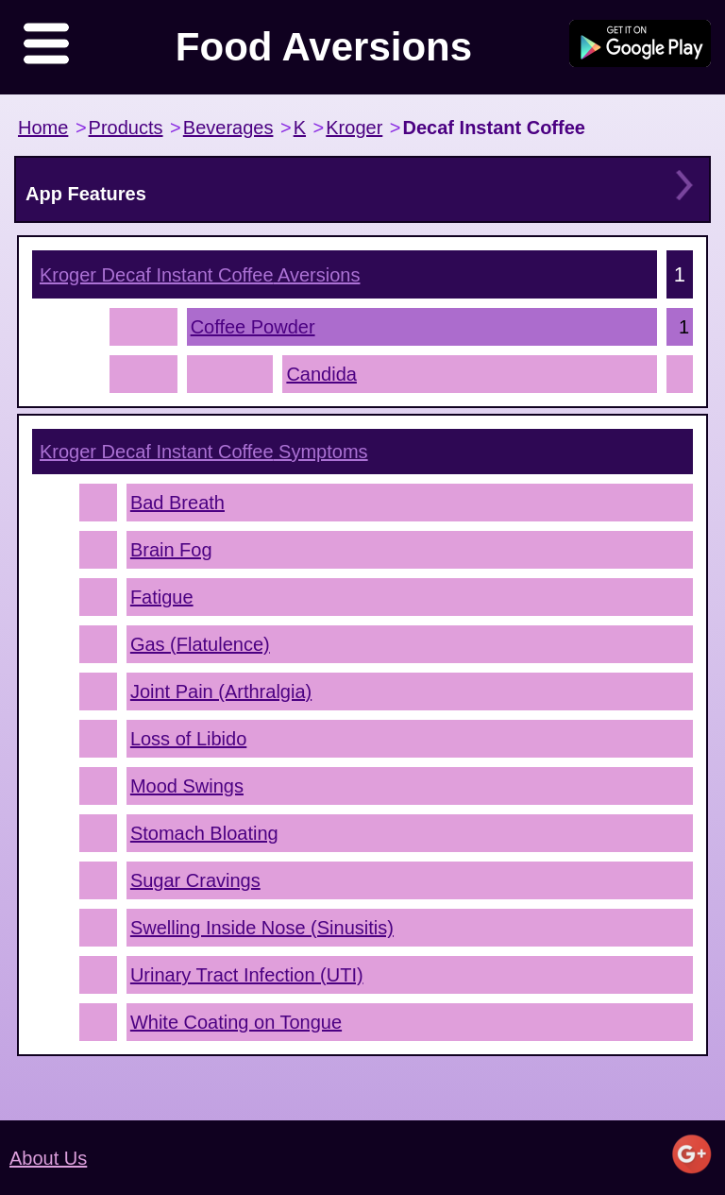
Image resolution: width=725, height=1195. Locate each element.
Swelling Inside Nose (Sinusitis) (262, 927)
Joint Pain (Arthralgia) (221, 691)
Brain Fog (171, 549)
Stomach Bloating (204, 833)
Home (43, 127)
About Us (48, 1158)
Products (126, 127)
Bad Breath (177, 502)
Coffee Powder (253, 326)
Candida (321, 374)
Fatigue (162, 597)
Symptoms (204, 451)
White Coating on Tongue (236, 1022)
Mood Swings (187, 786)
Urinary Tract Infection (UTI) (246, 975)
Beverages (228, 127)
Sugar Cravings (195, 880)
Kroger (354, 127)
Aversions (200, 275)
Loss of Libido (188, 738)
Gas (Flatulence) (200, 644)
